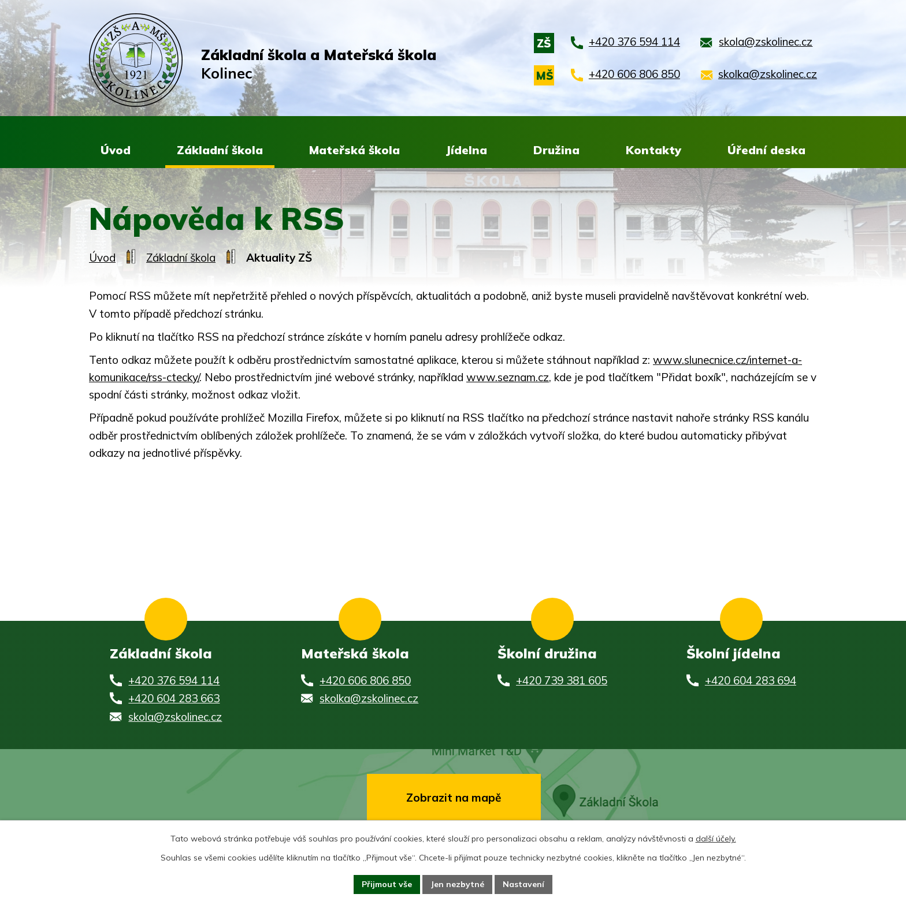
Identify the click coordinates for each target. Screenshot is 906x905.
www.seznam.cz (507, 378)
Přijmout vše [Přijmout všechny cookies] (387, 884)
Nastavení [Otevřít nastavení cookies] (523, 884)
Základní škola (181, 258)
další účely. (716, 838)
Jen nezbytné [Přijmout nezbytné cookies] (457, 884)
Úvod (102, 258)
